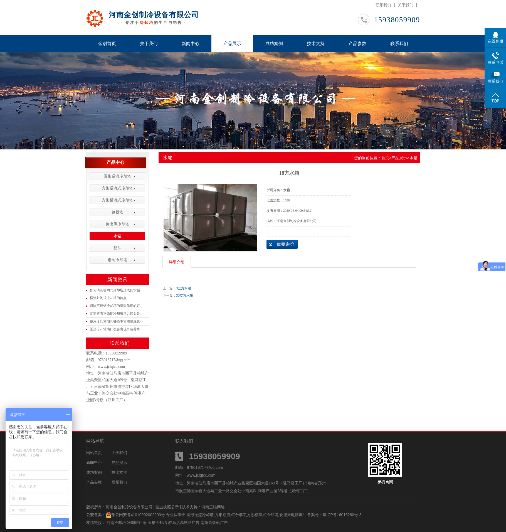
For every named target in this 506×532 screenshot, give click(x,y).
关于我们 (405, 5)
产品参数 (357, 43)
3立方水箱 (183, 288)
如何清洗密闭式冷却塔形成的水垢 (115, 290)
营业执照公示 (167, 507)
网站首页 (94, 452)
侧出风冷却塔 (117, 224)
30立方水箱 (184, 295)
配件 (117, 248)
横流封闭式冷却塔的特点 (108, 298)
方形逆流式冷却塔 (117, 188)
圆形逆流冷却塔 (117, 176)
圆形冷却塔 (158, 522)
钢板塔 (117, 212)
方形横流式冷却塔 (117, 200)
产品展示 (232, 43)
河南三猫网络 (213, 507)
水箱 (117, 236)
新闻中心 (190, 43)
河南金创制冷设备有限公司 (154, 15)
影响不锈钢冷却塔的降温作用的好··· (116, 306)
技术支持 (316, 43)
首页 (385, 158)
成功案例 (274, 43)
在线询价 (282, 244)
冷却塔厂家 (137, 522)
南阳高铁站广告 (214, 522)
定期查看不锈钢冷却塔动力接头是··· (116, 314)
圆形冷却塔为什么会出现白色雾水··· (116, 329)
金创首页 (107, 43)
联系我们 (383, 5)
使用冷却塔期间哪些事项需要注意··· (116, 321)
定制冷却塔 (117, 260)
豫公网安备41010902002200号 (138, 515)
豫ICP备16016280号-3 (342, 515)
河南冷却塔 (117, 522)
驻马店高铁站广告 (184, 522)
